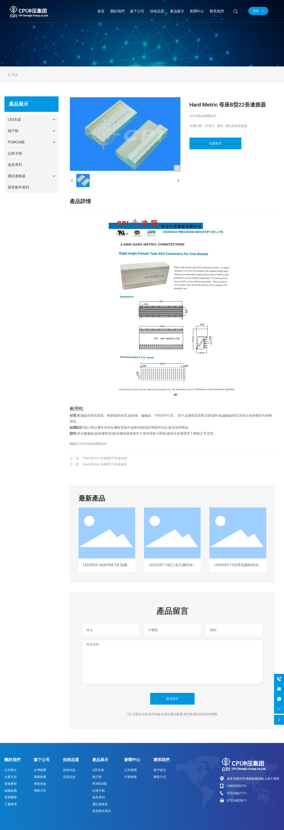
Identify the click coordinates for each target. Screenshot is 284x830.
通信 (220, 126)
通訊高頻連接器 (236, 126)
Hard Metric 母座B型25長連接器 (105, 458)
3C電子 (210, 126)
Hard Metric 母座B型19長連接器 (105, 464)
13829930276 (236, 786)
